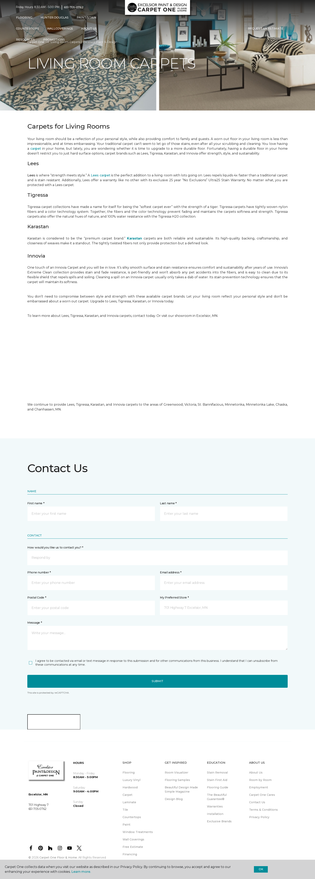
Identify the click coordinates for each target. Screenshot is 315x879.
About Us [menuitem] (256, 772)
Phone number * (39, 572)
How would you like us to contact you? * (55, 547)
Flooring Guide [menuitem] (217, 787)
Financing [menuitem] (130, 854)
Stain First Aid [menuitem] (217, 780)
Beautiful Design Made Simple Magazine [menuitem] (181, 789)
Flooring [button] (24, 17)
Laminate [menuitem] (129, 802)
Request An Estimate (265, 28)
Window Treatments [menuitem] (138, 832)
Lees (31, 175)
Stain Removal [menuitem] (217, 772)
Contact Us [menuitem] (257, 802)
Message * (34, 622)
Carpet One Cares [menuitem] (262, 795)
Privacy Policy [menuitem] (259, 817)
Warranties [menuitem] (215, 806)
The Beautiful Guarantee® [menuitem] (217, 797)
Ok (261, 869)
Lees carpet (100, 175)
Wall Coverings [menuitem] (133, 839)
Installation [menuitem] (215, 814)
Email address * (170, 572)
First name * (35, 503)
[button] (290, 28)
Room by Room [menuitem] (260, 780)
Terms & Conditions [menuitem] (263, 809)
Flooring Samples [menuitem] (177, 780)
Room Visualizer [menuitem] (176, 772)
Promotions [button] (54, 39)
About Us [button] (89, 28)
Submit (157, 681)
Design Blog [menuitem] (174, 799)
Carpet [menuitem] (127, 795)
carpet (35, 148)
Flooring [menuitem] (129, 772)
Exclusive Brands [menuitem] (219, 821)
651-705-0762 (73, 7)
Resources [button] (25, 39)
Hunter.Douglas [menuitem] (55, 17)
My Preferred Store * (174, 597)
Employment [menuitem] (258, 787)
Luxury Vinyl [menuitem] (131, 780)
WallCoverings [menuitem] (60, 28)
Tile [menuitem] (125, 809)
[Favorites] (295, 28)
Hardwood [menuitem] (130, 787)
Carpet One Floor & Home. (58, 857)
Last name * (168, 503)
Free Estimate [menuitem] (133, 847)
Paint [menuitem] (126, 824)
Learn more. (81, 872)
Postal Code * (36, 597)
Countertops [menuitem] (27, 28)
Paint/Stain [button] (86, 17)
